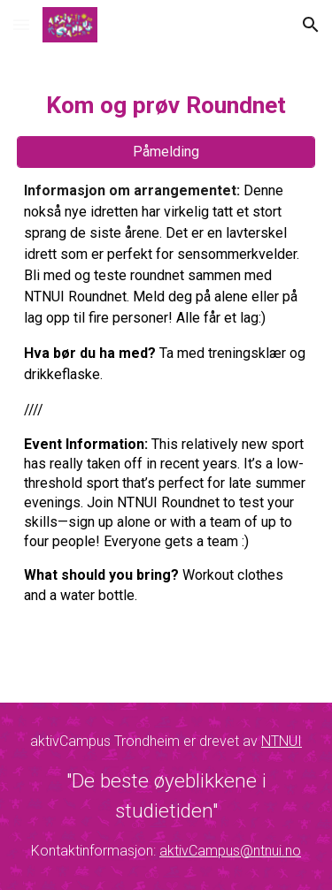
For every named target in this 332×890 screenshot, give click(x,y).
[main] (166, 103)
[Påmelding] (166, 151)
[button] (21, 24)
